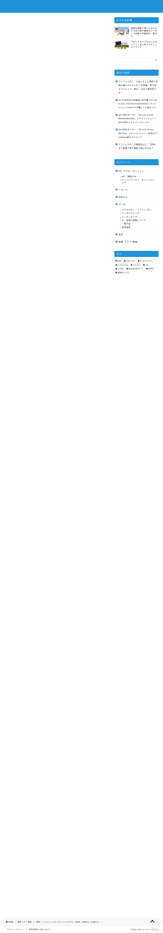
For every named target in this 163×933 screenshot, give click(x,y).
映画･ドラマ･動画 (12, 29)
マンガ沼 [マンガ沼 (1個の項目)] (120, 269)
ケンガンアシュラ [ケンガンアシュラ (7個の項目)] (146, 261)
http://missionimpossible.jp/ (20, 187)
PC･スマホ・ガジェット (131, 171)
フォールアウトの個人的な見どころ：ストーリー (46, 230)
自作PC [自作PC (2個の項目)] (150, 269)
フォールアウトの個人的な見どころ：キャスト (44, 225)
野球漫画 (126, 227)
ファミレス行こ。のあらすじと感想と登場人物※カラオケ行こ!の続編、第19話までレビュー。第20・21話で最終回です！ (138, 87)
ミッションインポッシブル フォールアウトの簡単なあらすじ (52, 219)
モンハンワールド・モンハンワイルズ (138, 181)
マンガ (121, 204)
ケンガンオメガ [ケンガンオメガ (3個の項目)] (122, 265)
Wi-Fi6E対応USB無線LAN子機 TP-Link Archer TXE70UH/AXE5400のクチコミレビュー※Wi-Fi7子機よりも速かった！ (138, 104)
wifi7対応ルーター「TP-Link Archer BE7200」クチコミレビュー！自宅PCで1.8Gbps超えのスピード (138, 133)
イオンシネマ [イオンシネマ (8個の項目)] (130, 261)
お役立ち (123, 197)
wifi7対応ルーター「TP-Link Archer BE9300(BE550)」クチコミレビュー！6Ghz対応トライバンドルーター (137, 118)
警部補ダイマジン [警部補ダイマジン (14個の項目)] (123, 272)
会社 (120, 234)
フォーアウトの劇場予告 (33, 242)
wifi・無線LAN (129, 176)
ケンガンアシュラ (130, 213)
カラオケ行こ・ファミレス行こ (137, 210)
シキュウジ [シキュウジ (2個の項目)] (136, 265)
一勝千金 (126, 224)
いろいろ (123, 189)
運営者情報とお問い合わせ (39, 929)
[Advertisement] (55, 279)
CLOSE (92, 209)
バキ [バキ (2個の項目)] (146, 265)
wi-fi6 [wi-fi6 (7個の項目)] (119, 261)
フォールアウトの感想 (32, 236)
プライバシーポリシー (15, 929)
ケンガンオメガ (129, 217)
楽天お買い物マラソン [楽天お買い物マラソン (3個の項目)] (135, 269)
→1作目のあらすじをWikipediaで (22, 552)
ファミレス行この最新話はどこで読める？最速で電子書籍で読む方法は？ (137, 146)
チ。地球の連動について (134, 220)
